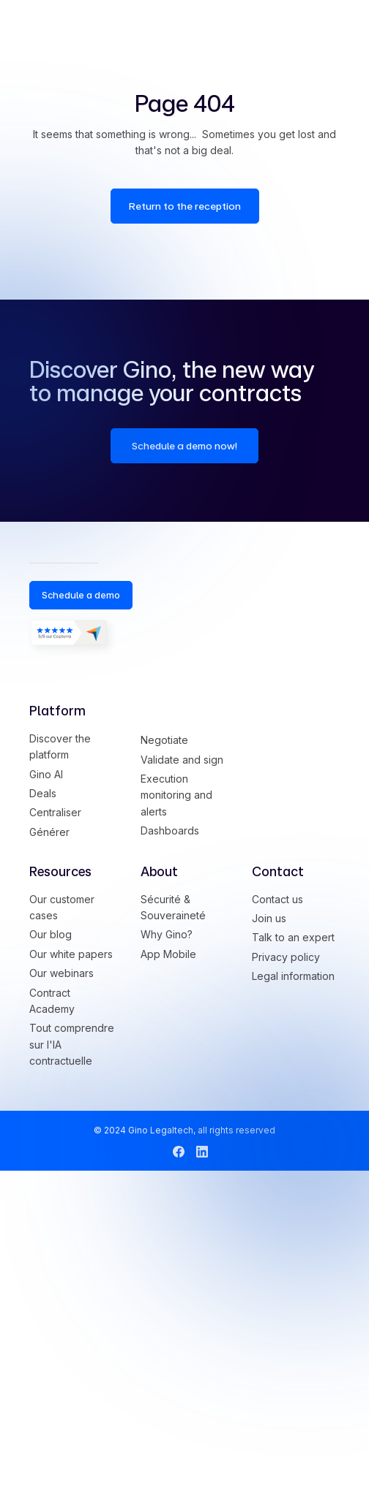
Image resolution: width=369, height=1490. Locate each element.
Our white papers (71, 954)
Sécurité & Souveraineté (173, 907)
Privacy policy (286, 957)
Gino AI (46, 774)
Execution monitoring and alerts (176, 795)
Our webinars (61, 973)
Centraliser (55, 812)
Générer (49, 832)
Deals (42, 793)
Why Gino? (167, 934)
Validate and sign (182, 759)
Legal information (293, 976)
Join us (269, 918)
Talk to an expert (293, 937)
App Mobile (168, 954)
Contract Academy (52, 1001)
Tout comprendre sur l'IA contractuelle (71, 1044)
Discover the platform (60, 746)
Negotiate (164, 740)
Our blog (50, 934)
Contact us (277, 899)
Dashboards (170, 830)
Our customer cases (61, 907)
